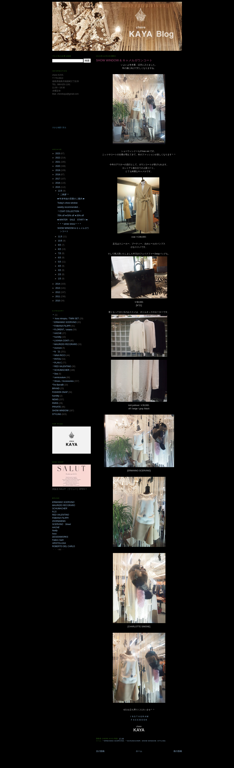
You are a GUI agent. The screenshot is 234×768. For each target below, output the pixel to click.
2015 (58, 187)
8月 (60, 249)
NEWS (55, 399)
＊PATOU (56, 359)
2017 (58, 179)
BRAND (56, 388)
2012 (58, 292)
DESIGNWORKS (60, 537)
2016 (58, 183)
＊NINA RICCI (59, 355)
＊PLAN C (57, 362)
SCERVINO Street (61, 524)
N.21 (54, 511)
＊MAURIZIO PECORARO (64, 344)
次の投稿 (100, 751)
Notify (55, 530)
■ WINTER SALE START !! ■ (72, 220)
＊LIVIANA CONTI (60, 340)
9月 (60, 245)
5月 (60, 262)
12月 (60, 191)
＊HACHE (57, 333)
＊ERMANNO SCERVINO (113, 741)
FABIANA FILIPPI (60, 518)
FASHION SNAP (60, 392)
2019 (58, 170)
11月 (60, 236)
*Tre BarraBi (58, 385)
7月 (60, 253)
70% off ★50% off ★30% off (70, 215)
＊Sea (55, 374)
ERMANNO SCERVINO (63, 502)
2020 (58, 166)
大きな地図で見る (59, 127)
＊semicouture (59, 377)
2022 (58, 157)
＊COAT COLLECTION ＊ (69, 211)
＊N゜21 (56, 351)
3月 (60, 270)
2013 (58, 288)
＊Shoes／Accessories (63, 381)
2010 (58, 300)
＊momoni (57, 348)
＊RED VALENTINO (61, 366)
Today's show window (67, 203)
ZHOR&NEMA (59, 521)
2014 (58, 284)
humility (55, 396)
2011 (58, 296)
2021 (58, 162)
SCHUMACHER (59, 508)
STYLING (161, 741)
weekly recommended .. (68, 207)
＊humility (57, 337)
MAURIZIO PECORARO (63, 505)
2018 (58, 174)
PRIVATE (56, 407)
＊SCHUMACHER (132, 741)
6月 (60, 257)
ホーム (139, 751)
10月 (60, 241)
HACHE (56, 527)
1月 (60, 278)
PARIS (55, 403)
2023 (58, 153)
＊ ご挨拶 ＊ (63, 194)
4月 (60, 266)
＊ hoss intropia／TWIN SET (65, 318)
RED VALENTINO (60, 515)
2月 (60, 274)
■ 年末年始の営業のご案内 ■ (70, 198)
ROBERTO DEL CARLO (63, 546)
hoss (54, 534)
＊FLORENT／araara (62, 329)
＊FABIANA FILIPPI (61, 326)
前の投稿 (178, 751)
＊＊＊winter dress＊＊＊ (69, 224)
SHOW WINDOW (149, 741)
